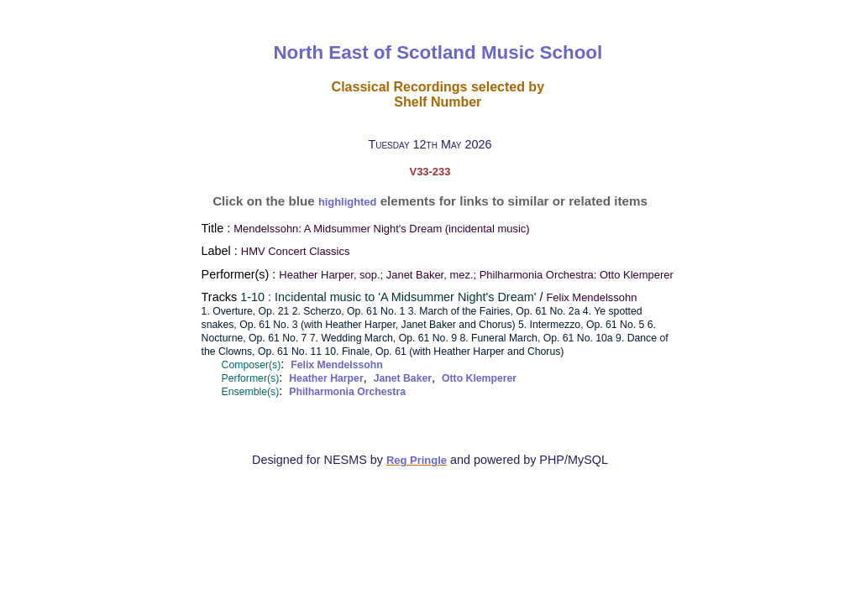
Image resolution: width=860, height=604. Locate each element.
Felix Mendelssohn (336, 365)
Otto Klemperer (479, 378)
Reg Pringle (416, 460)
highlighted (347, 201)
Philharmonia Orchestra (347, 392)
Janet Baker (403, 378)
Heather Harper (326, 378)
